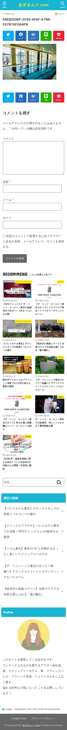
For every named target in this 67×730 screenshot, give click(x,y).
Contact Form (19, 718)
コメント (8, 138)
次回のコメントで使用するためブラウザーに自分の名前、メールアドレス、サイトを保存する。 (33, 241)
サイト (7, 217)
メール (8, 199)
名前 (7, 181)
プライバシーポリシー (43, 718)
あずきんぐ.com (33, 5)
